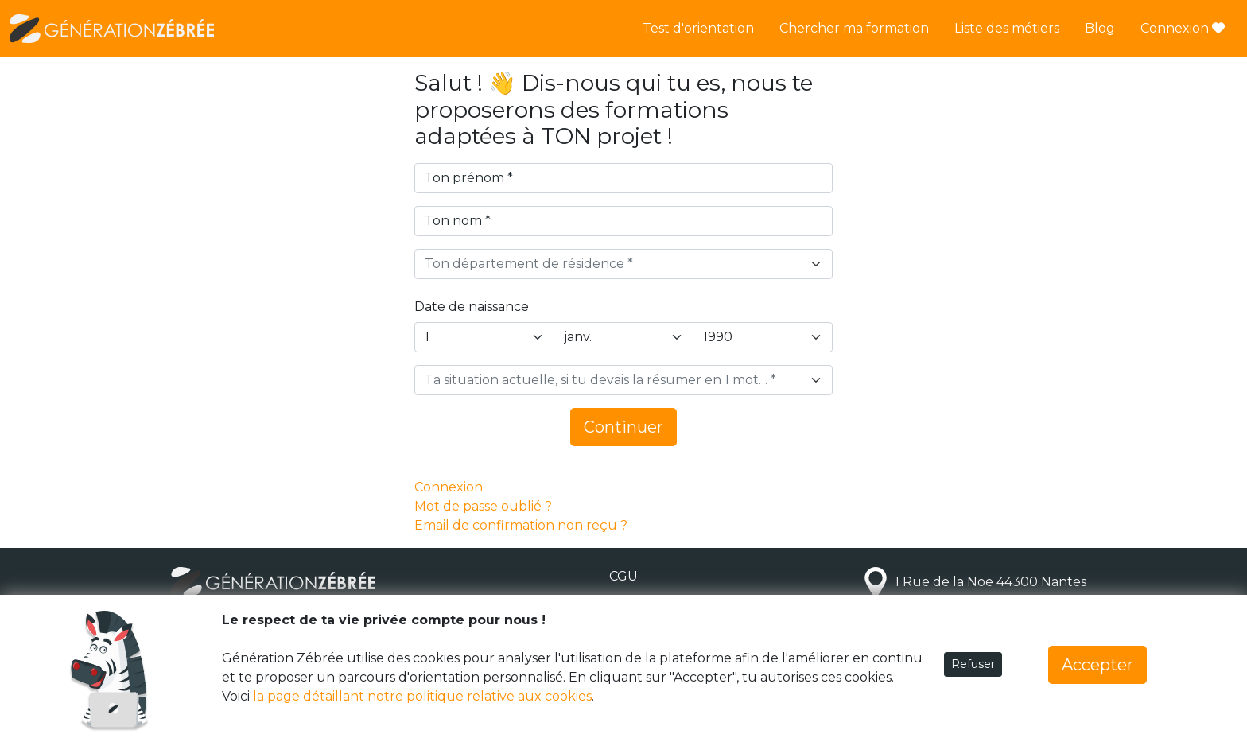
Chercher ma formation (854, 28)
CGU (623, 576)
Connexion (1182, 28)
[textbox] (614, 264)
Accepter (1097, 664)
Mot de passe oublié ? (483, 506)
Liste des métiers (1006, 28)
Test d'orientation (698, 28)
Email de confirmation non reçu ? (520, 525)
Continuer (623, 427)
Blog (1100, 28)
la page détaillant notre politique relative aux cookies (422, 696)
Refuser (973, 664)
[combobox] (623, 264)
